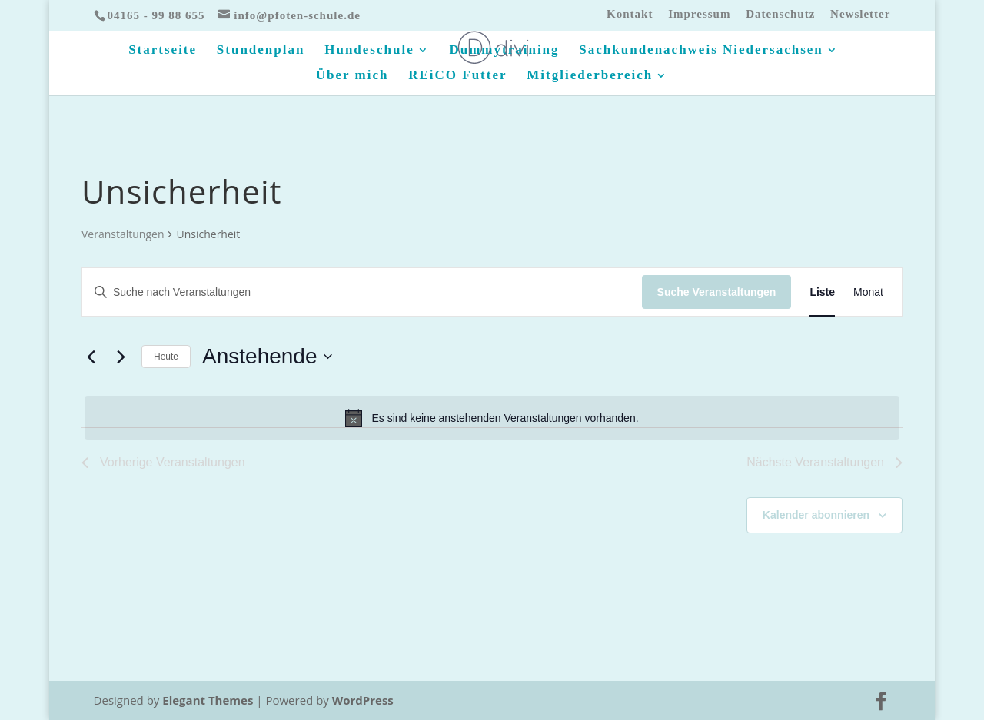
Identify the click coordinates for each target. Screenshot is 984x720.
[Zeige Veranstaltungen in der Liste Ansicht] (822, 292)
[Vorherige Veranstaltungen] (90, 356)
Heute (166, 356)
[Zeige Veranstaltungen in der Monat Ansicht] (868, 292)
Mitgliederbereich (590, 76)
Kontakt (630, 14)
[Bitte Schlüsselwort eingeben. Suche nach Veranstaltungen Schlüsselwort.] (362, 292)
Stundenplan (261, 51)
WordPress (363, 700)
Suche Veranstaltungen (716, 292)
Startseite (162, 51)
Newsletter (860, 14)
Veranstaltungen (122, 234)
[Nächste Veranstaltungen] (120, 356)
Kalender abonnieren (816, 515)
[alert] (492, 418)
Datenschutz (780, 14)
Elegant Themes (207, 700)
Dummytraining (504, 51)
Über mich (352, 76)
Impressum (699, 14)
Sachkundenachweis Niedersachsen (701, 51)
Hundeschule (369, 51)
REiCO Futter (457, 76)
